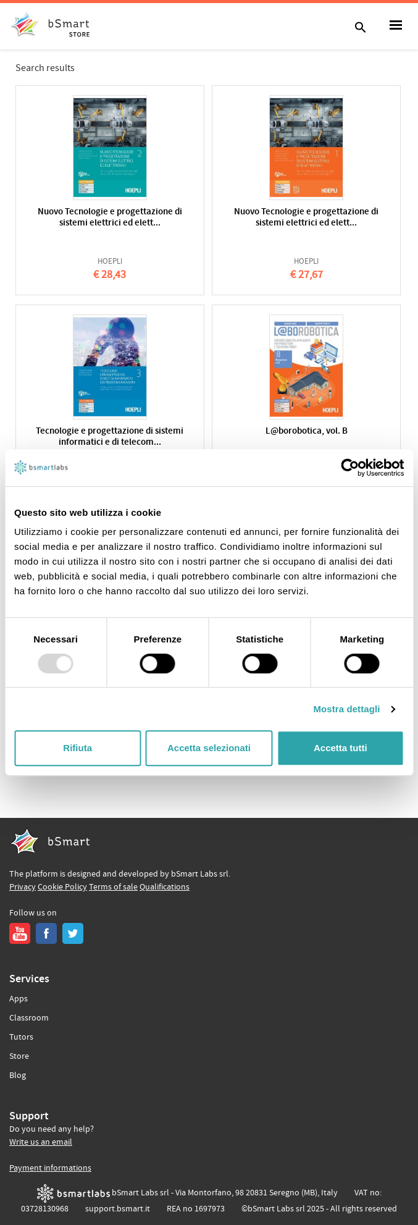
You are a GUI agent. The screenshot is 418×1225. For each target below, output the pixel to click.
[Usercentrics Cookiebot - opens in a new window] (350, 467)
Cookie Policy (62, 887)
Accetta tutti (340, 748)
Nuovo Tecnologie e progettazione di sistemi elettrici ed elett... (110, 217)
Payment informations (50, 1168)
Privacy (22, 887)
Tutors (21, 1037)
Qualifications (165, 887)
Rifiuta (77, 748)
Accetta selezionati (209, 748)
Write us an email (40, 1142)
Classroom (29, 1018)
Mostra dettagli (346, 709)
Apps (18, 998)
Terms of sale (113, 887)
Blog (17, 1075)
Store (19, 1056)
